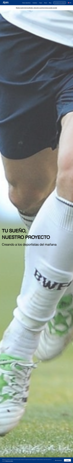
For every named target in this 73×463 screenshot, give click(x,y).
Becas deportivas (26, 2)
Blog (50, 2)
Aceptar (67, 460)
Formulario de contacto (59, 2)
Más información (58, 460)
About (45, 2)
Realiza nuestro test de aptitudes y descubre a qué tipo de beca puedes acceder (36, 8)
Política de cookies (9, 461)
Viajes (40, 2)
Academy (35, 2)
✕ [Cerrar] (70, 459)
